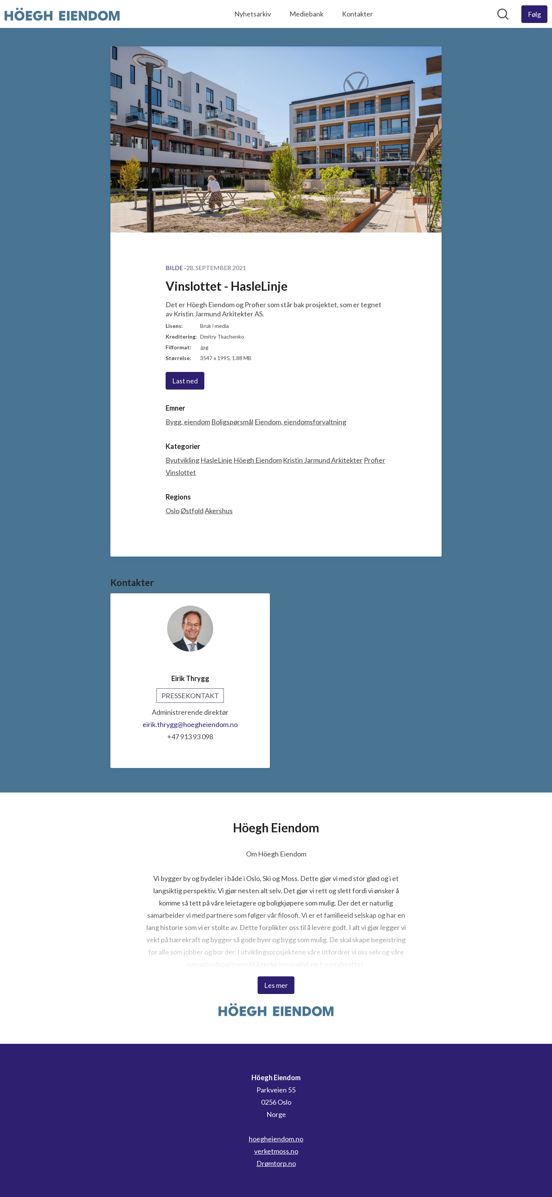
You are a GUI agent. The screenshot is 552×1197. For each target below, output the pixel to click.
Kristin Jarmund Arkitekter (323, 460)
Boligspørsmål (232, 422)
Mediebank (306, 14)
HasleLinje (216, 460)
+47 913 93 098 (190, 736)
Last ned (185, 381)
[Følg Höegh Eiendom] (534, 14)
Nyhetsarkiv (252, 14)
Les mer (276, 985)
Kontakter (357, 14)
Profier (374, 460)
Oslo (172, 510)
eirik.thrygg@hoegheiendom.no (190, 724)
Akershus (219, 510)
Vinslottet (181, 472)
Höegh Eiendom (257, 460)
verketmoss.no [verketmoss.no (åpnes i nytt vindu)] (276, 1151)
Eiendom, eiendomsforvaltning (300, 422)
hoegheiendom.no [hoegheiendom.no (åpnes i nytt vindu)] (276, 1139)
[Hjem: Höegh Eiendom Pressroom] (62, 14)
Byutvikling (182, 460)
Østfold (192, 510)
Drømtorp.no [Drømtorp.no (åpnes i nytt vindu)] (276, 1163)
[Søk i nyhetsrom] (503, 14)
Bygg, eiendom (188, 422)
